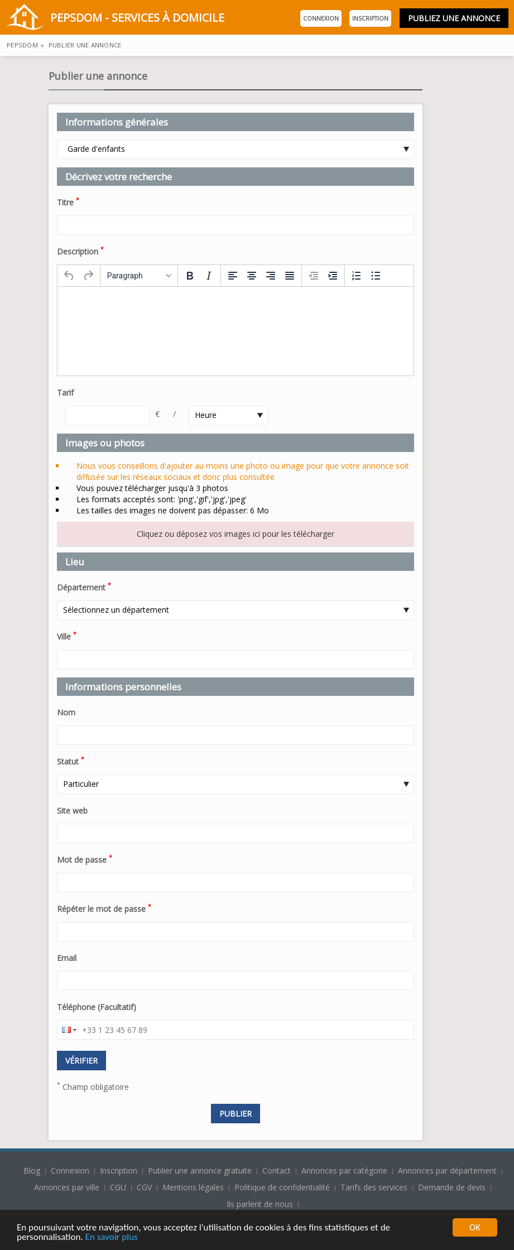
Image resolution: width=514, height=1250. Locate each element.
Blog (32, 1170)
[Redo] (88, 275)
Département (84, 586)
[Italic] (208, 275)
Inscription (370, 18)
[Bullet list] (375, 275)
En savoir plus (111, 1238)
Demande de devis (452, 1187)
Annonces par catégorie (344, 1170)
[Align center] (251, 275)
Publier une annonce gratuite (201, 1170)
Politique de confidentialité (282, 1187)
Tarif (65, 392)
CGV (144, 1187)
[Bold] (189, 275)
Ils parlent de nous (260, 1204)
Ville (66, 635)
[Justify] (289, 275)
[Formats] (139, 275)
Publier (235, 1113)
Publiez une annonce (454, 18)
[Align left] (232, 275)
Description (80, 250)
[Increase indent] (332, 275)
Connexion (321, 18)
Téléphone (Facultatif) (96, 1007)
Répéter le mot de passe (104, 908)
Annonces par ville (66, 1187)
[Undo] (69, 275)
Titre (68, 201)
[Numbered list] (356, 275)
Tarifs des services (373, 1187)
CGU (118, 1187)
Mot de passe (84, 858)
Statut (70, 760)
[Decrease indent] (313, 275)
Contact (277, 1170)
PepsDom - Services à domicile (115, 19)
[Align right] (270, 275)
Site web (72, 810)
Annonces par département (447, 1170)
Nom (66, 712)
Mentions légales (193, 1187)
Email (66, 958)
